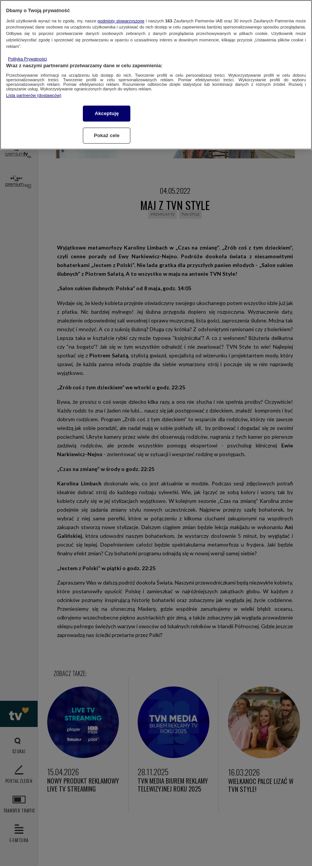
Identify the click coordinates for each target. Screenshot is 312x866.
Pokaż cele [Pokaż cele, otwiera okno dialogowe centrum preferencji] (107, 135)
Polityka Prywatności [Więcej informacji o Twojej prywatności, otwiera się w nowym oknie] (27, 59)
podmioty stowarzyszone (121, 21)
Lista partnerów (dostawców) (33, 95)
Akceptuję (107, 113)
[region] (156, 75)
